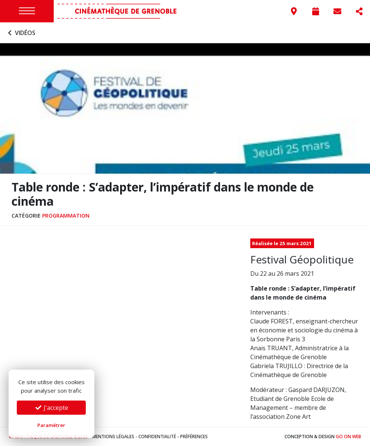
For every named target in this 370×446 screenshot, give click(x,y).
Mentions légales (113, 436)
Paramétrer (51, 425)
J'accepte (51, 408)
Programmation (66, 215)
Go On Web (348, 436)
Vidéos (20, 33)
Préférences (194, 436)
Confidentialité (157, 436)
